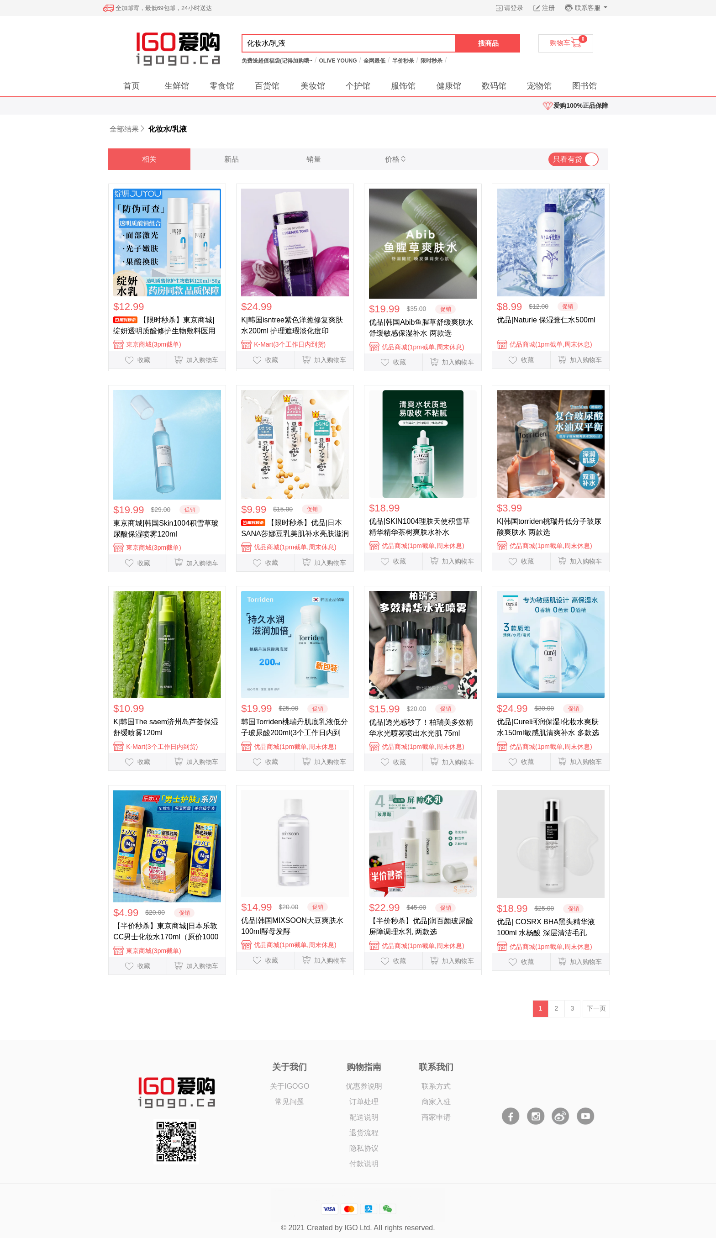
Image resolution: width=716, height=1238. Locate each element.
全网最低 (374, 61)
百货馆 (267, 85)
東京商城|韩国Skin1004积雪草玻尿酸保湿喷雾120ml (166, 528)
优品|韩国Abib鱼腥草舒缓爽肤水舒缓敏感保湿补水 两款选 (421, 327)
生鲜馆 (176, 85)
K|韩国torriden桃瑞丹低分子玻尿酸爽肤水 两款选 (549, 526)
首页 (131, 85)
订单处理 (364, 1102)
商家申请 (436, 1117)
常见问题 (289, 1102)
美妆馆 (312, 85)
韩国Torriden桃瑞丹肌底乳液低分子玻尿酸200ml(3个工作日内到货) (294, 727)
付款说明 (364, 1164)
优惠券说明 (364, 1086)
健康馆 (449, 85)
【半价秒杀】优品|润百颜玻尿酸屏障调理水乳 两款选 (421, 926)
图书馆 (584, 85)
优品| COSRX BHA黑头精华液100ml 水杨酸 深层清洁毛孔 (546, 927)
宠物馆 (539, 85)
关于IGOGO (289, 1086)
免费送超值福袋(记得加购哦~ (277, 61)
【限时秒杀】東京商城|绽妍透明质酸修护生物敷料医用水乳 (164, 325)
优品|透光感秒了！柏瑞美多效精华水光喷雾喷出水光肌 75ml (421, 727)
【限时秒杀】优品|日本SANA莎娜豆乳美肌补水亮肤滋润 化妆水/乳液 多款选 (295, 528)
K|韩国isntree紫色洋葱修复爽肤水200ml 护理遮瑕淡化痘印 (292, 325)
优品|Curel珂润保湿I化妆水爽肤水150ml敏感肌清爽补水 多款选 (548, 727)
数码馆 (494, 85)
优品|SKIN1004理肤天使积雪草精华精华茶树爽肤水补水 (419, 526)
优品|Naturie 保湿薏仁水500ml (546, 320)
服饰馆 (403, 85)
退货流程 (364, 1133)
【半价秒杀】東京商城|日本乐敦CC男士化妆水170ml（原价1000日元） (165, 931)
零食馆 (222, 85)
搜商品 (488, 43)
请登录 (513, 7)
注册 (548, 7)
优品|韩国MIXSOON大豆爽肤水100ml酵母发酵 (292, 926)
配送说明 (364, 1117)
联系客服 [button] (588, 7)
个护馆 (358, 85)
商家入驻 (436, 1102)
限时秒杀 (431, 61)
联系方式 (436, 1086)
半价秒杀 (403, 61)
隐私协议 (364, 1148)
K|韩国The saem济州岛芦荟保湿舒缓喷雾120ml (165, 727)
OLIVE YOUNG (338, 61)
